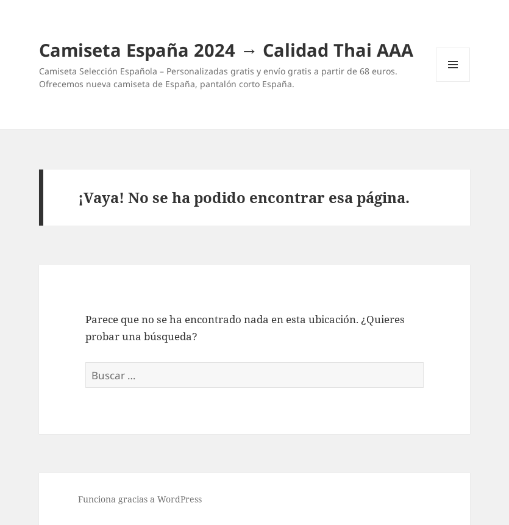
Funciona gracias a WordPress (140, 499)
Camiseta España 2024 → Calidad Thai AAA (226, 50)
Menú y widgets (453, 81)
